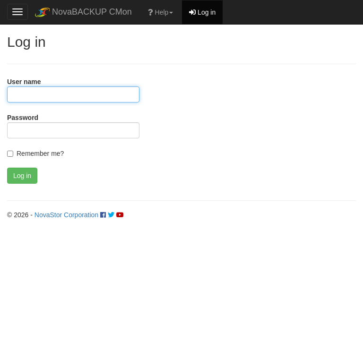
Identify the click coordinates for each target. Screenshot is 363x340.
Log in (202, 12)
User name (24, 81)
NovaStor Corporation (66, 215)
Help (160, 12)
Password (22, 117)
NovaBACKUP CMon (83, 12)
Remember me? (40, 153)
